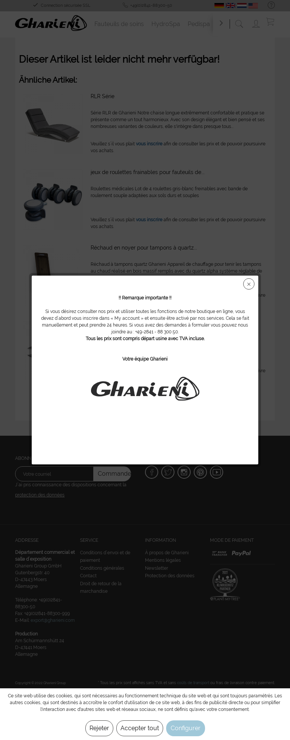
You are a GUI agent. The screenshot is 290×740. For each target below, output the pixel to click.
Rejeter (99, 728)
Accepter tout (139, 728)
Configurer (186, 728)
